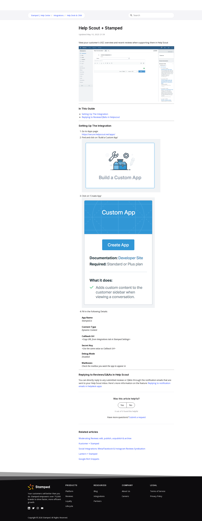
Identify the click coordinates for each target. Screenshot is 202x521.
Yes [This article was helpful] (122, 405)
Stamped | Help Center (40, 15)
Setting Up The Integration (95, 114)
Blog (96, 491)
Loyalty (68, 501)
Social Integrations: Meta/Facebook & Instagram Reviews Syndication (112, 448)
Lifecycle (69, 506)
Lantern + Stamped (88, 453)
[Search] (151, 15)
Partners (98, 501)
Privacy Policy (156, 496)
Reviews (69, 496)
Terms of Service (157, 491)
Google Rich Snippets (89, 459)
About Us (126, 491)
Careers (125, 496)
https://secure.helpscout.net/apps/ (98, 134)
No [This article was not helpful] (130, 405)
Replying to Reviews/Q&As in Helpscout (101, 117)
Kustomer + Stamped (89, 443)
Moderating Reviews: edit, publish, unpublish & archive (105, 438)
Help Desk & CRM (74, 15)
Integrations (59, 15)
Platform (69, 491)
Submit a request (137, 417)
